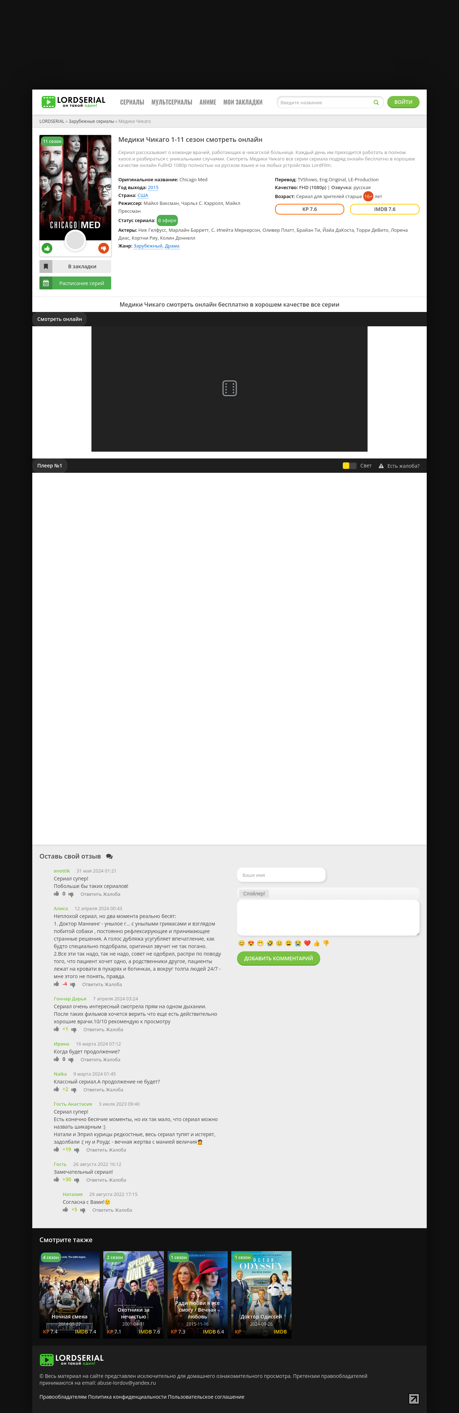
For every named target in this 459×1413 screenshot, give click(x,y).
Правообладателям (63, 1396)
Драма (172, 245)
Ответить (91, 894)
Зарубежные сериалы (91, 121)
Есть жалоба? (399, 465)
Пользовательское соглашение (206, 1396)
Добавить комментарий (278, 958)
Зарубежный (148, 245)
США (142, 195)
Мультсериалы (171, 102)
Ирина (61, 1043)
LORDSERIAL (52, 121)
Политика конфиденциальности (127, 1396)
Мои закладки (243, 102)
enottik (62, 870)
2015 (153, 187)
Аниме (207, 102)
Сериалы (132, 102)
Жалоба (111, 894)
